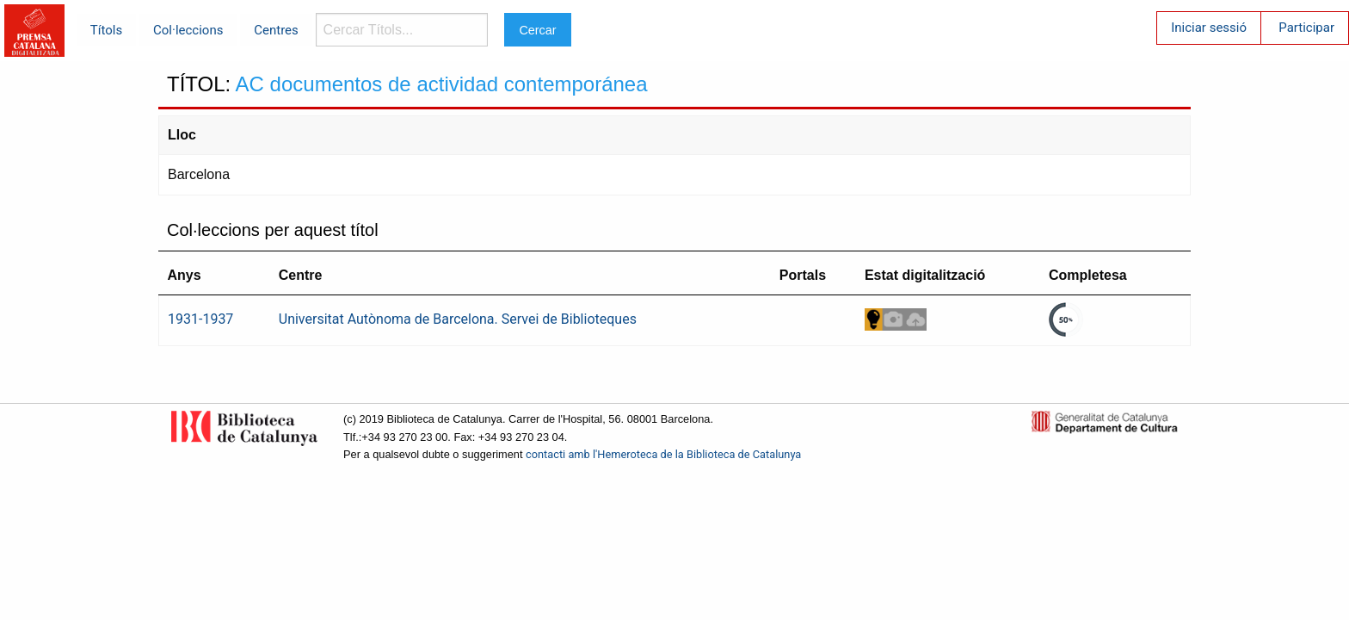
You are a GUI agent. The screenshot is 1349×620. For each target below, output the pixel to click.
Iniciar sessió (1209, 27)
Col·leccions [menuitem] (188, 30)
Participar (1306, 27)
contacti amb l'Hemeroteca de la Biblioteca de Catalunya (663, 454)
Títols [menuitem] (106, 30)
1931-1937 (200, 319)
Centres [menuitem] (276, 30)
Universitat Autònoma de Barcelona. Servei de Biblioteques (458, 319)
